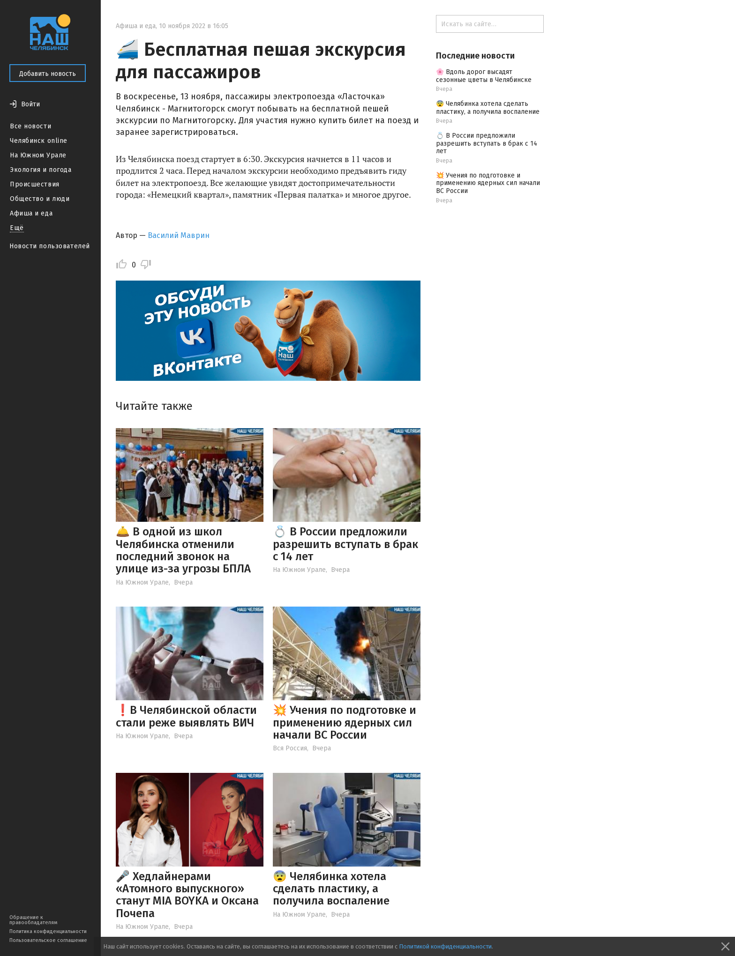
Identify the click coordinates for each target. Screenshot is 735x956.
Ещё (17, 228)
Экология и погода (41, 170)
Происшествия (35, 184)
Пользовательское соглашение (48, 940)
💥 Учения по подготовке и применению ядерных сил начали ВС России (344, 722)
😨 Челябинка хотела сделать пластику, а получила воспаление (331, 889)
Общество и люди (39, 199)
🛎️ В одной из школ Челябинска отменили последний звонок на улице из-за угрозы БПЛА (183, 550)
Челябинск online (39, 141)
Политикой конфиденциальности (445, 946)
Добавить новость (47, 74)
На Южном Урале (38, 155)
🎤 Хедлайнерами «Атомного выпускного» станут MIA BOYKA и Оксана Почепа (187, 895)
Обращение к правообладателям (33, 920)
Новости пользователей (49, 246)
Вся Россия (290, 748)
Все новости (30, 126)
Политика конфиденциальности (48, 931)
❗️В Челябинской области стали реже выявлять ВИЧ (186, 716)
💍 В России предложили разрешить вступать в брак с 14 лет (345, 544)
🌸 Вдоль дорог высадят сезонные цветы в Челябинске (484, 76)
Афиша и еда (31, 213)
